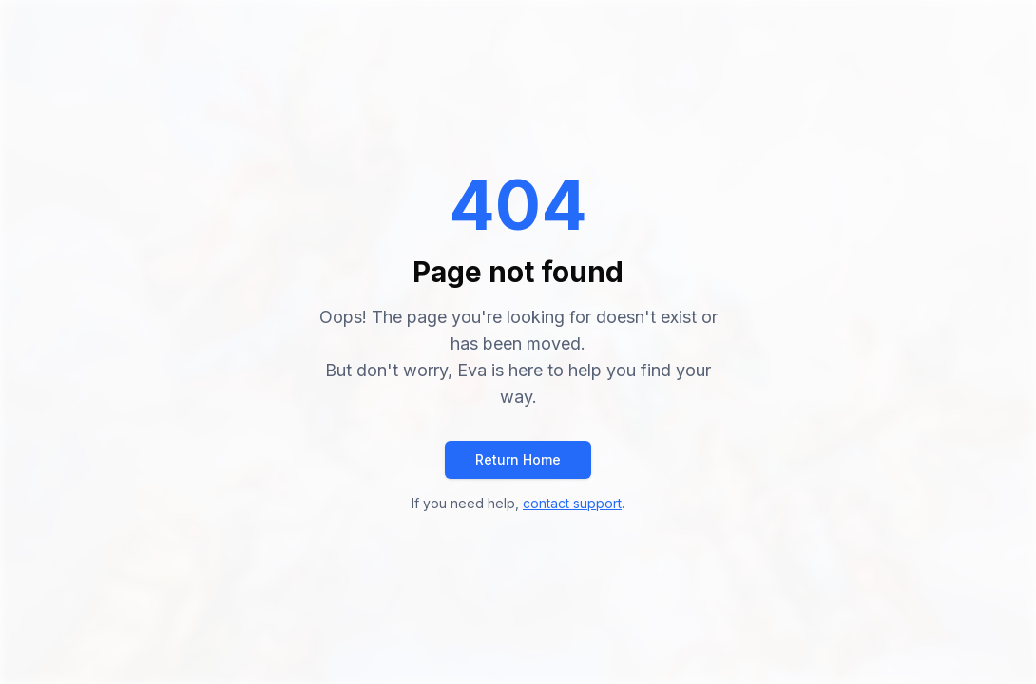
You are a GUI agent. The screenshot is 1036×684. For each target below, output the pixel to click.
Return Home (518, 459)
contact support (572, 503)
